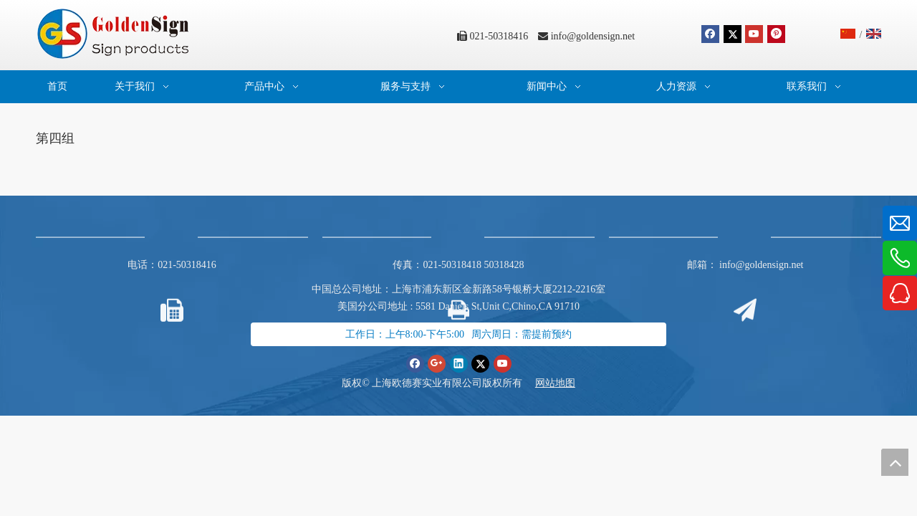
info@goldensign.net (593, 36)
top (894, 462)
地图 (565, 383)
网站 (545, 383)
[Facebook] (710, 34)
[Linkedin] (459, 363)
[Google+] (437, 363)
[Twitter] (732, 34)
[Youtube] (754, 34)
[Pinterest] (776, 34)
